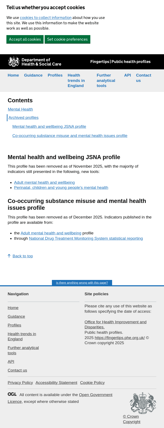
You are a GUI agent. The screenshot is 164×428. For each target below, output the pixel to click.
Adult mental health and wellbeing (44, 182)
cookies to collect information (46, 17)
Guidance (33, 75)
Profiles (55, 75)
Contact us (17, 370)
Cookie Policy (92, 382)
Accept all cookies (25, 39)
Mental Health (20, 109)
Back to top (20, 256)
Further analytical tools (106, 80)
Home (13, 75)
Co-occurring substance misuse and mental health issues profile (69, 135)
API (127, 75)
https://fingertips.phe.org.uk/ (120, 337)
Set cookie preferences (67, 39)
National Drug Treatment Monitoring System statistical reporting (86, 238)
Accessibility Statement (56, 382)
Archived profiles (23, 117)
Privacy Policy (20, 382)
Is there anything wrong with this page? (82, 282)
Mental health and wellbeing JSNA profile (49, 126)
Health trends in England (76, 80)
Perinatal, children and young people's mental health (61, 187)
